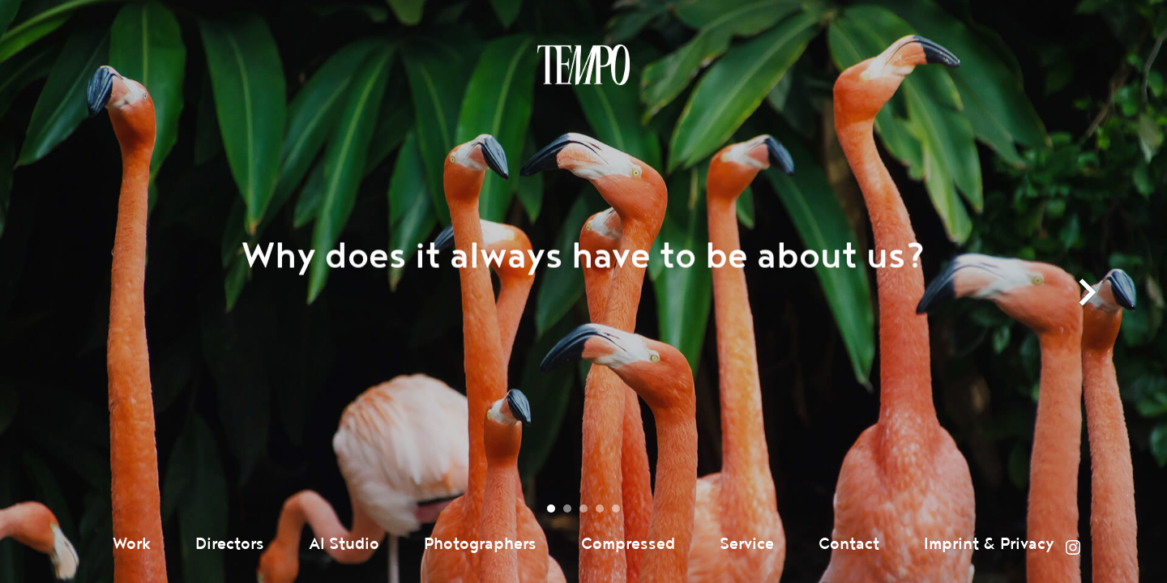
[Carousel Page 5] (616, 508)
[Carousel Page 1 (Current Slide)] (551, 508)
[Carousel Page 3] (583, 508)
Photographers (480, 544)
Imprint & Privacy (989, 544)
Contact (849, 544)
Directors (229, 544)
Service (747, 544)
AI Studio (344, 544)
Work (132, 544)
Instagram (1073, 547)
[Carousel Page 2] (567, 508)
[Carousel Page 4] (600, 508)
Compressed (628, 544)
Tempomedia (583, 65)
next (1088, 309)
